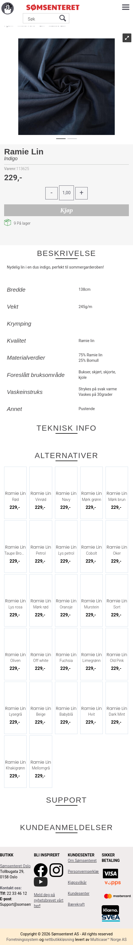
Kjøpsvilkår (77, 882)
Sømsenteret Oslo (15, 866)
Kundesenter (79, 893)
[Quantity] (66, 192)
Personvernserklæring (86, 871)
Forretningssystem (22, 939)
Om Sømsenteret (82, 860)
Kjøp (66, 210)
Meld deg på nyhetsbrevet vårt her (48, 900)
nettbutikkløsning (59, 939)
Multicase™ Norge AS (108, 939)
